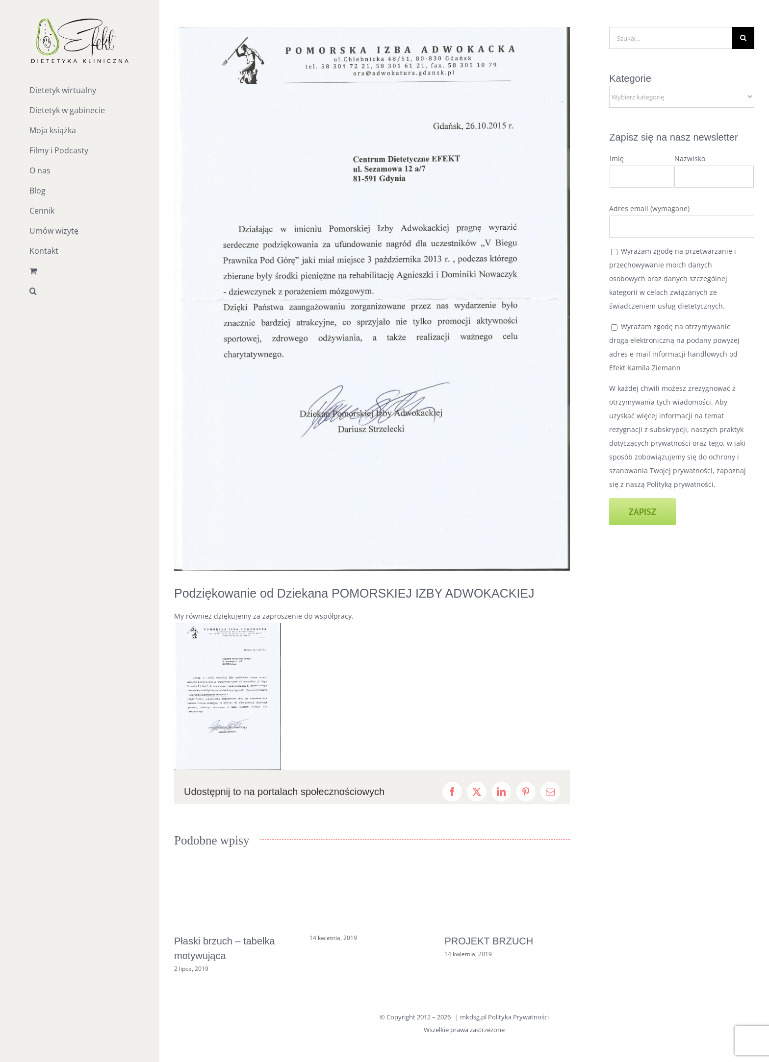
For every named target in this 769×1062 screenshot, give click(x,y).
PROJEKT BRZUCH (488, 941)
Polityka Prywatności (518, 1017)
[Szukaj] (743, 38)
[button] (79, 291)
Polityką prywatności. (681, 484)
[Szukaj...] (670, 38)
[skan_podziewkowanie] (372, 299)
